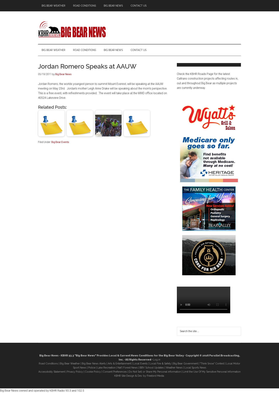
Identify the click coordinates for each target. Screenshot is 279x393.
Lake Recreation (106, 367)
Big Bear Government (185, 363)
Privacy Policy (75, 371)
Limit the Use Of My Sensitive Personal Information (212, 371)
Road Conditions (48, 363)
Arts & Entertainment (119, 363)
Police (91, 367)
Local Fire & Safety (160, 363)
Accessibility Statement (51, 371)
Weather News (174, 367)
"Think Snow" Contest (212, 363)
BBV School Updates (152, 367)
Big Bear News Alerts (94, 363)
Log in (156, 359)
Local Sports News (195, 367)
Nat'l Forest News (128, 367)
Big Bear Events (60, 142)
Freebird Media (155, 375)
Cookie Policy (93, 371)
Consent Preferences (115, 371)
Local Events (140, 363)
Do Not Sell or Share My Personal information (155, 371)
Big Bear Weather (70, 363)
